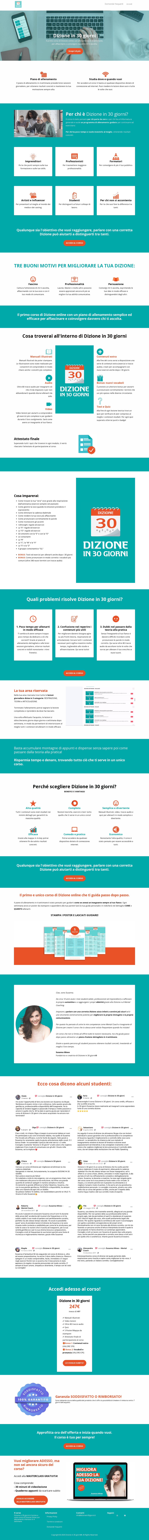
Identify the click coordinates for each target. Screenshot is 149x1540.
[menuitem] (129, 5)
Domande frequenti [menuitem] (114, 5)
